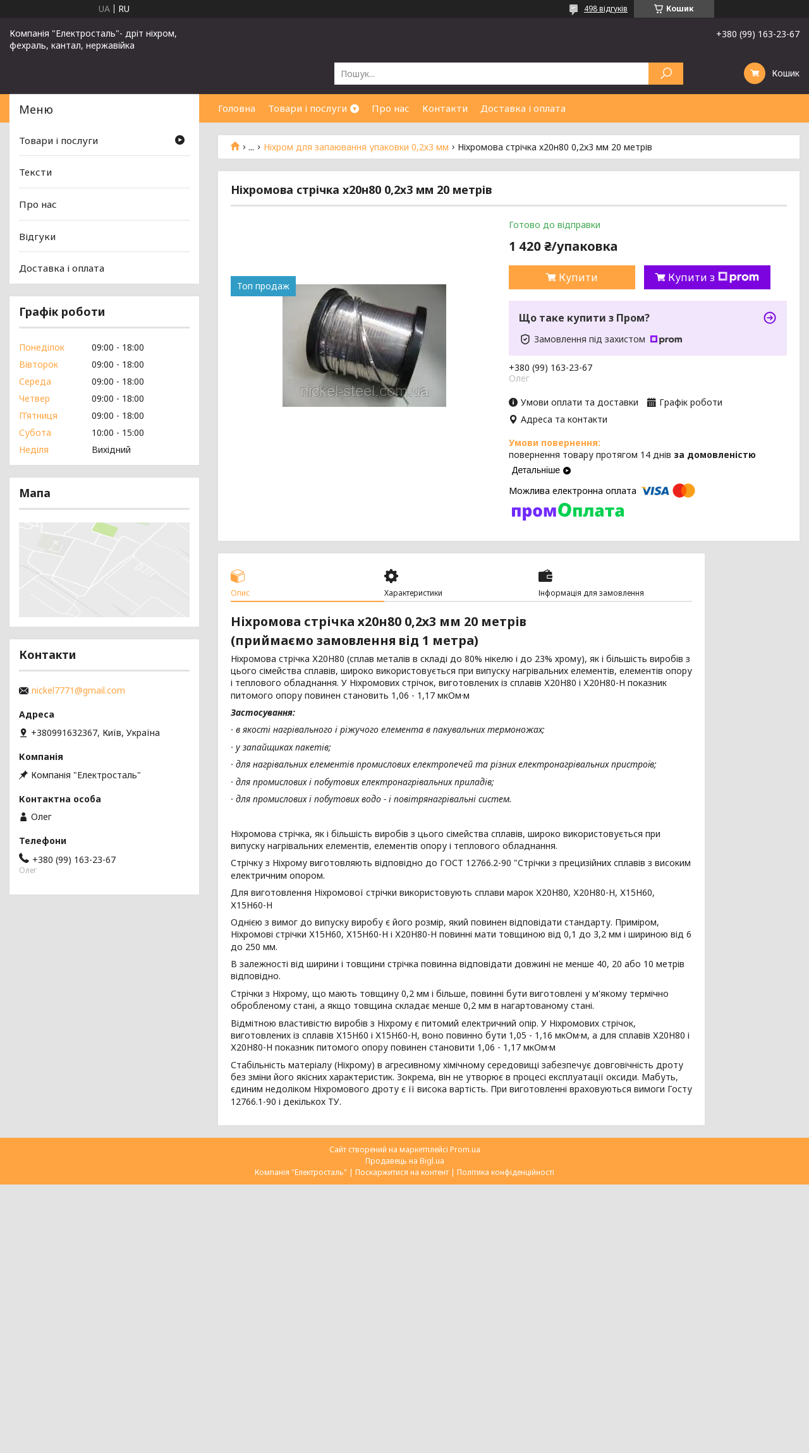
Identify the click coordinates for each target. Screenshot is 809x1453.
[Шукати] (665, 74)
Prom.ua (465, 1149)
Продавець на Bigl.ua (404, 1160)
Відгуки (37, 236)
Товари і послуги (307, 108)
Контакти (445, 108)
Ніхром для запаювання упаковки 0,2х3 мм (356, 147)
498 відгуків (606, 8)
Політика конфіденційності (505, 1172)
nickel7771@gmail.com (78, 690)
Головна (236, 108)
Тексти (35, 172)
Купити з (713, 277)
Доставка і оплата (523, 108)
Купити (578, 277)
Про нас (391, 108)
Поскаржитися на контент (402, 1172)
